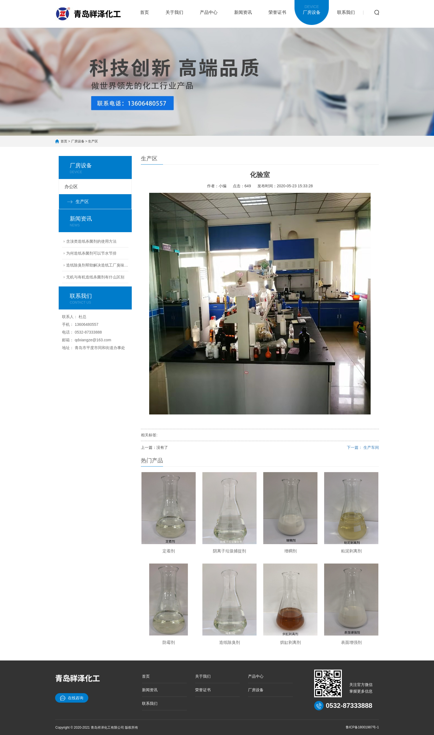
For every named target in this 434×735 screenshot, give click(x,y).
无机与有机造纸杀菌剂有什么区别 (95, 277)
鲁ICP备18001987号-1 (362, 727)
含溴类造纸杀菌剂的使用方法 (91, 241)
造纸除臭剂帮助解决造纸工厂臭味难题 (97, 265)
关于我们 (174, 12)
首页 (144, 12)
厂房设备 (311, 9)
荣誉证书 (277, 12)
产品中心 (209, 12)
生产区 (93, 141)
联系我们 (346, 12)
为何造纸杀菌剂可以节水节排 (91, 253)
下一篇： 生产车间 (363, 447)
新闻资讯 (243, 12)
